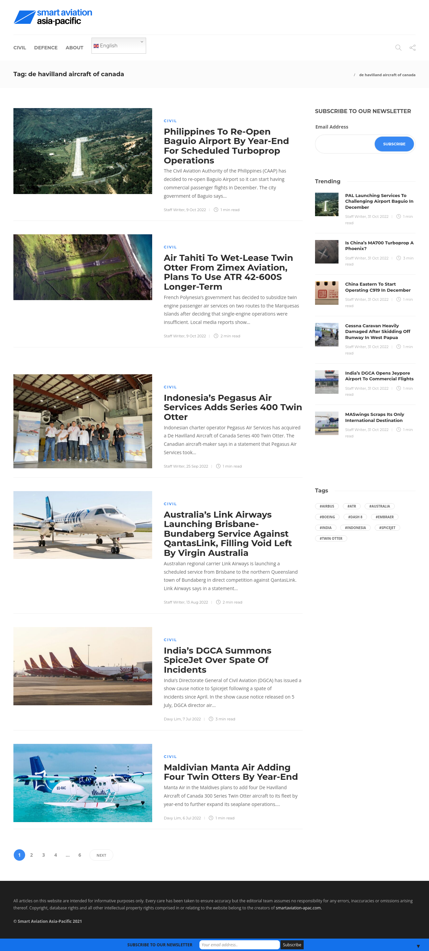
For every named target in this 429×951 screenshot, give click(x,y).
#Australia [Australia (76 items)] (379, 506)
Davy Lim (172, 719)
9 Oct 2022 (196, 209)
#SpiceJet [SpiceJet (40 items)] (387, 527)
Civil (19, 48)
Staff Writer (174, 209)
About (74, 48)
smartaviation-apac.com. (299, 908)
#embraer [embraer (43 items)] (385, 517)
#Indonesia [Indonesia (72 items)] (355, 527)
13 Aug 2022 (197, 602)
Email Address (331, 127)
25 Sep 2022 (197, 466)
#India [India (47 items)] (326, 527)
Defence (46, 48)
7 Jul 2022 (192, 719)
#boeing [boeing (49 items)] (327, 517)
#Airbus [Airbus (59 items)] (327, 506)
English (106, 46)
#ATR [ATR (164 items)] (352, 506)
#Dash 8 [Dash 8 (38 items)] (355, 517)
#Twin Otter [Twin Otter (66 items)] (331, 538)
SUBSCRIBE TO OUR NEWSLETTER (159, 945)
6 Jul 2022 (192, 818)
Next (101, 855)
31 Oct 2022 (378, 216)
